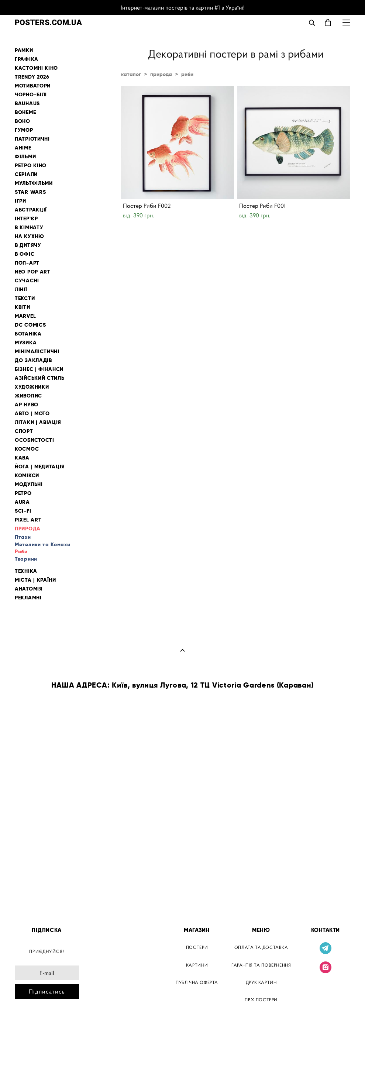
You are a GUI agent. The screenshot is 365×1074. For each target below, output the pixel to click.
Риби (21, 551)
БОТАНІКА (28, 334)
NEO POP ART (33, 272)
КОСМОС (27, 449)
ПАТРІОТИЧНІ (32, 139)
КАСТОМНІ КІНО (36, 68)
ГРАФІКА (26, 59)
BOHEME (25, 112)
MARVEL (25, 316)
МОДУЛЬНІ (29, 484)
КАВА (22, 458)
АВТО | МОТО (32, 413)
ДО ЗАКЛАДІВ (33, 360)
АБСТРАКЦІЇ (31, 210)
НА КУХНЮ (29, 236)
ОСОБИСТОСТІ (34, 440)
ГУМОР (24, 130)
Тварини (26, 558)
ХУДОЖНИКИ (32, 387)
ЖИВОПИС (28, 396)
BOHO (22, 121)
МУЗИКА (26, 342)
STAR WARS (30, 192)
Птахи (23, 537)
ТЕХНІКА (26, 571)
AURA (22, 502)
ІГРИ (20, 201)
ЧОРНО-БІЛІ (31, 94)
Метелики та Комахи (42, 544)
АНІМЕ (23, 148)
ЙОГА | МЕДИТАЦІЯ (40, 466)
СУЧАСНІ (27, 280)
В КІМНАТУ (29, 227)
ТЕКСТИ (25, 298)
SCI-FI (23, 511)
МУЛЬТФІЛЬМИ (34, 183)
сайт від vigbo (30, 1056)
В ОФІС (24, 254)
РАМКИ (24, 50)
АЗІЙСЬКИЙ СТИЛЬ (40, 378)
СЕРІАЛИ (26, 174)
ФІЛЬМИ (25, 156)
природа (161, 74)
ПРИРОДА (28, 528)
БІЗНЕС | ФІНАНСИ (39, 369)
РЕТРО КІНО (31, 165)
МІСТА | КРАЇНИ (35, 580)
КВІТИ (22, 307)
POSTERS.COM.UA (48, 23)
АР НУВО (26, 404)
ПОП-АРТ (27, 263)
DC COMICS (30, 325)
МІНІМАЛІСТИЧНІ (37, 351)
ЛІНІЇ (21, 289)
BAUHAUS (27, 103)
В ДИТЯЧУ (28, 245)
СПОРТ (24, 431)
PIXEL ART (28, 520)
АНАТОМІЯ (29, 589)
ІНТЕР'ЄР (26, 218)
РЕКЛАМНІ (28, 597)
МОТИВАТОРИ (33, 86)
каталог (131, 74)
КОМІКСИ (27, 475)
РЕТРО (23, 493)
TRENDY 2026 (32, 77)
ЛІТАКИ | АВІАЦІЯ (38, 422)
